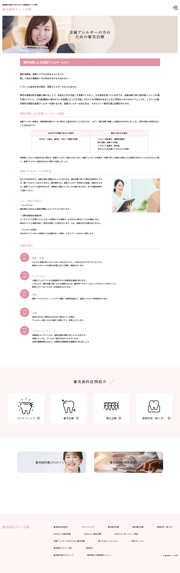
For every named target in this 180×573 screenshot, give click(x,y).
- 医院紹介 (89, 548)
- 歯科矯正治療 (137, 527)
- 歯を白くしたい (137, 541)
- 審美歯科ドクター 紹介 (62, 548)
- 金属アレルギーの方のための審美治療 (68, 541)
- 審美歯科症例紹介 (60, 527)
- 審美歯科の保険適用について (98, 555)
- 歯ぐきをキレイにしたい (107, 541)
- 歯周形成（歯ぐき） (165, 527)
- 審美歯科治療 (113, 527)
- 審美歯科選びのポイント (63, 555)
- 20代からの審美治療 (61, 534)
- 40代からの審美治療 (92, 534)
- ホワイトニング (87, 527)
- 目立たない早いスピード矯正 (125, 534)
